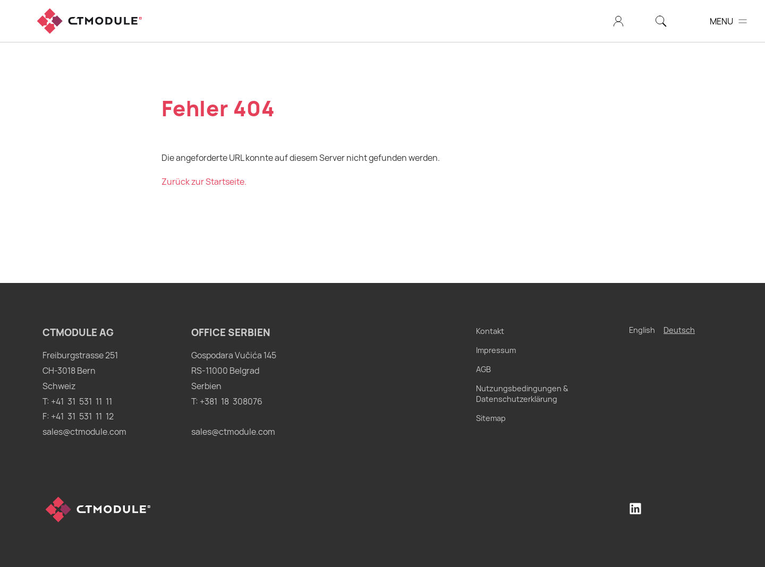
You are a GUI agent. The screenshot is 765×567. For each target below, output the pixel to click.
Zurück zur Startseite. (204, 181)
